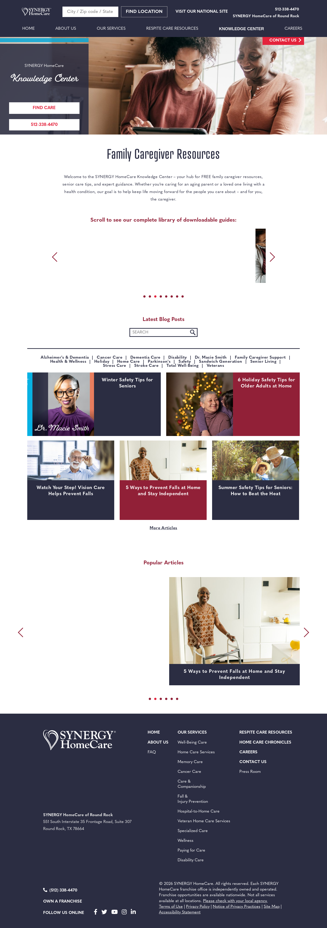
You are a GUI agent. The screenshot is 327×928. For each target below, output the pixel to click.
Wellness (185, 841)
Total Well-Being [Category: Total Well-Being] (182, 366)
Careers (293, 29)
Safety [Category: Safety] (184, 362)
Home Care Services (196, 752)
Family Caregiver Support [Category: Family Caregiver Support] (260, 358)
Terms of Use (171, 907)
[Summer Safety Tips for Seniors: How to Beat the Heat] (255, 469)
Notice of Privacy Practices (236, 907)
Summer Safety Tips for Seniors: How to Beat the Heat (255, 490)
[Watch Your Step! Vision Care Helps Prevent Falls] (70, 469)
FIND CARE (44, 108)
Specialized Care (193, 831)
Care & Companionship (192, 784)
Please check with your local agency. (235, 901)
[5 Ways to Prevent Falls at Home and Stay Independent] (163, 469)
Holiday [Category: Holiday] (101, 362)
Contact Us (283, 40)
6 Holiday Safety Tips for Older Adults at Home (266, 383)
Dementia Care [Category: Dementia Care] (145, 358)
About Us (65, 29)
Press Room (250, 772)
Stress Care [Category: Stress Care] (114, 366)
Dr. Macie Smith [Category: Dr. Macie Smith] (211, 358)
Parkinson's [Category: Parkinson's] (159, 362)
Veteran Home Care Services (204, 821)
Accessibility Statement (180, 912)
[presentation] (55, 257)
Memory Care (190, 762)
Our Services (111, 29)
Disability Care (191, 860)
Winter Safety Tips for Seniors (127, 383)
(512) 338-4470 (60, 890)
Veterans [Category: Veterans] (215, 366)
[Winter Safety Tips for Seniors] (60, 404)
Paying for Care (191, 850)
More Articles (163, 528)
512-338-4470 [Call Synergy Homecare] (44, 125)
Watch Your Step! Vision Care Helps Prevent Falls (71, 490)
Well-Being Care (192, 742)
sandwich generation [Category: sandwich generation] (220, 362)
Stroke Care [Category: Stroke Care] (146, 366)
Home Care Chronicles (265, 742)
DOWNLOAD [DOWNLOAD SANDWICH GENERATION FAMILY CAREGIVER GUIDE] (157, 277)
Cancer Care (189, 772)
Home (28, 29)
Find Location (144, 12)
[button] (144, 296)
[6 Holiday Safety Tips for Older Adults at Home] (199, 404)
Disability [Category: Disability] (177, 358)
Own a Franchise (62, 901)
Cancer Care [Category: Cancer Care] (109, 358)
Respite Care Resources (172, 29)
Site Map (272, 907)
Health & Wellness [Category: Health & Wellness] (68, 362)
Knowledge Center (241, 29)
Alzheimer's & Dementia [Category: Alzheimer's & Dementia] (65, 358)
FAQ (152, 752)
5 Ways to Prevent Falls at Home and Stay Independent (163, 490)
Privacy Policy (198, 907)
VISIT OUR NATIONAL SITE (202, 12)
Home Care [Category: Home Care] (128, 362)
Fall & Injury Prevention (193, 799)
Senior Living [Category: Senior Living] (263, 362)
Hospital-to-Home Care (199, 811)
